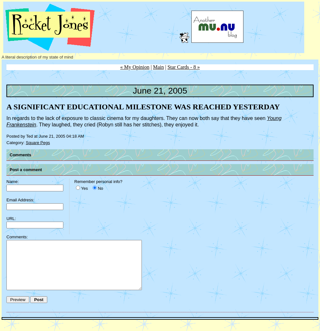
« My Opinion (135, 67)
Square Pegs (38, 142)
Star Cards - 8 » (184, 67)
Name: (12, 181)
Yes (84, 188)
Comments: (17, 236)
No (100, 188)
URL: (11, 218)
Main (158, 67)
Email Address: (20, 200)
